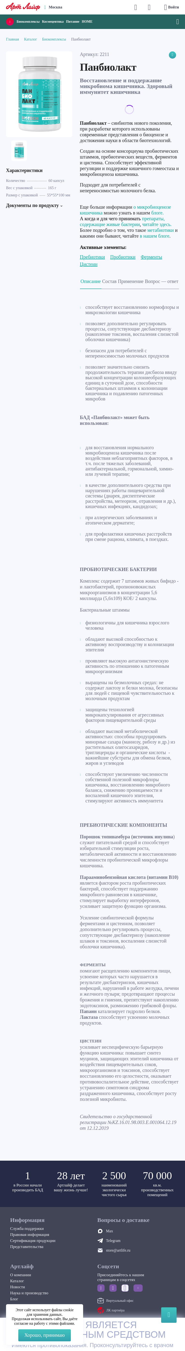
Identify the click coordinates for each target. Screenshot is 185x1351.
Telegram (113, 1241)
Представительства (26, 1246)
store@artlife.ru (118, 1250)
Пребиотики (92, 257)
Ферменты (151, 257)
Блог (14, 1299)
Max (109, 1231)
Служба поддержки (27, 1228)
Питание (72, 21)
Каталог (30, 39)
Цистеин (89, 264)
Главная (12, 39)
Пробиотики (122, 257)
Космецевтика (53, 21)
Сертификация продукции (32, 1240)
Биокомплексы (28, 21)
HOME (87, 21)
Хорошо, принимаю (44, 1335)
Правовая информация (29, 1234)
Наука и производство (29, 1293)
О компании (20, 1275)
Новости (17, 1287)
